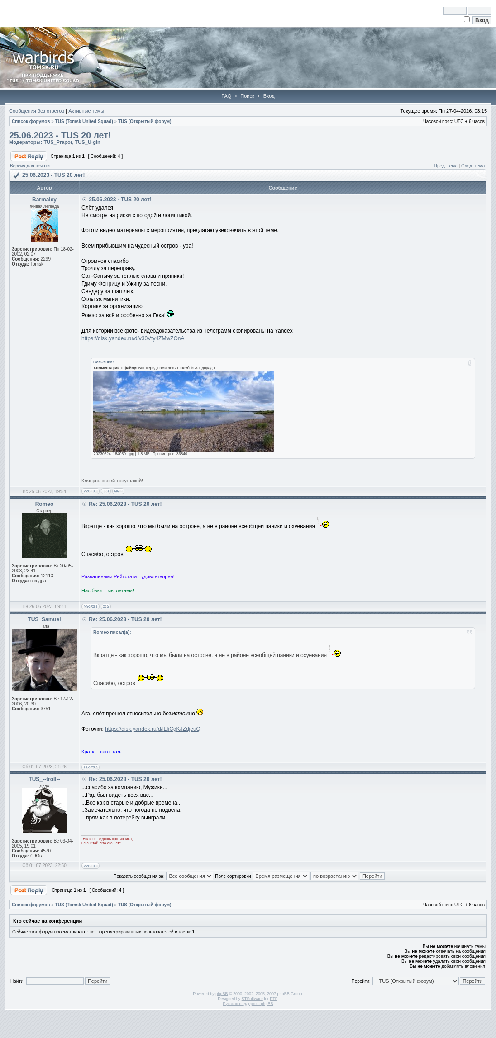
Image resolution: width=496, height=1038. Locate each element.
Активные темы (86, 111)
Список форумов (31, 121)
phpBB (221, 993)
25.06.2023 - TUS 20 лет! (60, 135)
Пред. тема (446, 165)
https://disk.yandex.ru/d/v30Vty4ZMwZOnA (132, 338)
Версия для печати (30, 165)
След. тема (473, 165)
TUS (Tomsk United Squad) (84, 121)
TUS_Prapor (57, 142)
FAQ (226, 96)
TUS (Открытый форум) (145, 121)
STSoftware (252, 998)
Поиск (247, 96)
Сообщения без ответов (36, 111)
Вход (269, 96)
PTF (273, 998)
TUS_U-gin (87, 142)
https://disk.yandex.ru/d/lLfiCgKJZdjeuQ (152, 729)
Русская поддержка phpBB (248, 1003)
